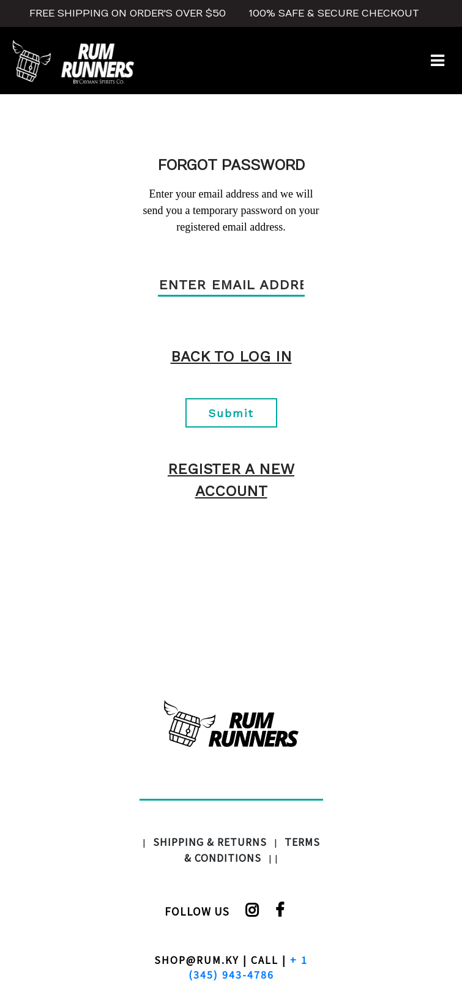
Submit (231, 413)
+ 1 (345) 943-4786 (248, 967)
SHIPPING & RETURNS (210, 841)
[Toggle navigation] (437, 61)
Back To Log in (231, 356)
